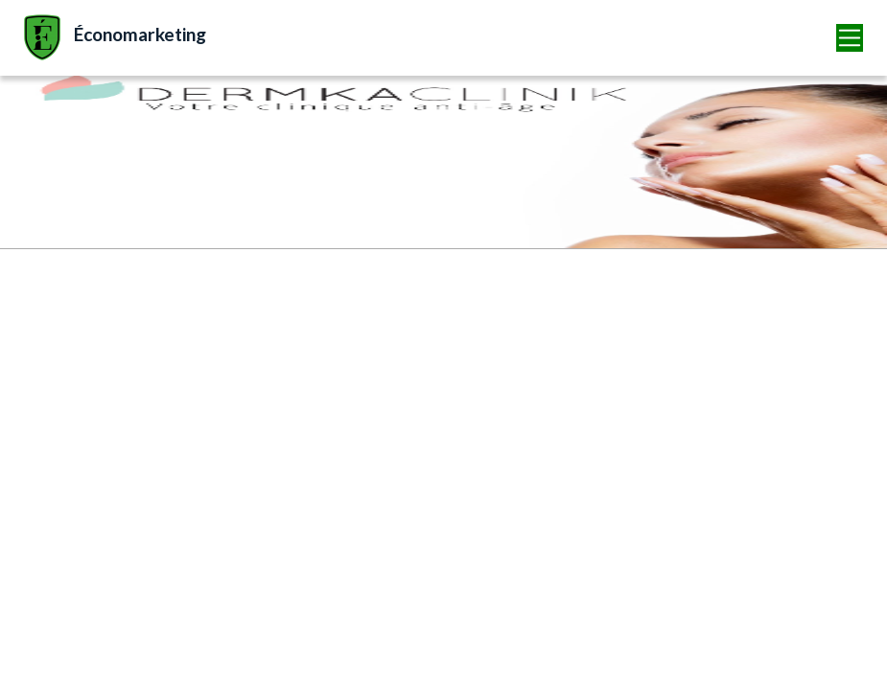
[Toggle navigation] (850, 38)
